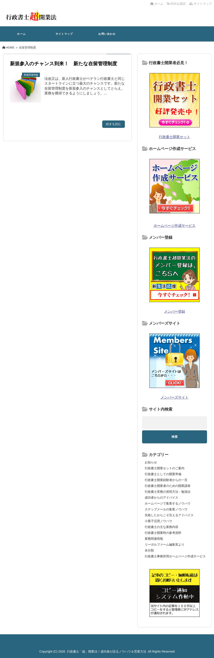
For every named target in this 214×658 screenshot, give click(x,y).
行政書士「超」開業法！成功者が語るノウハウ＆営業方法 (106, 651)
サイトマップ (200, 3)
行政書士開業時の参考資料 (163, 532)
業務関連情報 (154, 538)
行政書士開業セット (174, 137)
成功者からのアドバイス (161, 497)
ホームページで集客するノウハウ (167, 503)
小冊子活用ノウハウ (158, 521)
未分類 (149, 550)
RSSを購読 (177, 3)
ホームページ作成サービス (174, 225)
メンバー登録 (174, 311)
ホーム (157, 3)
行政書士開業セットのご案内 (164, 468)
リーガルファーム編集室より (164, 544)
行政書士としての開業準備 (163, 474)
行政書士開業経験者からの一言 (166, 480)
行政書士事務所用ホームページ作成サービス (175, 556)
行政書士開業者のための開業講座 (167, 486)
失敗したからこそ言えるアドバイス (169, 515)
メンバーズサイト (175, 397)
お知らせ (151, 462)
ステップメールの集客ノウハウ (166, 509)
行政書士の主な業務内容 (161, 527)
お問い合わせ (106, 33)
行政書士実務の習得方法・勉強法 (167, 491)
